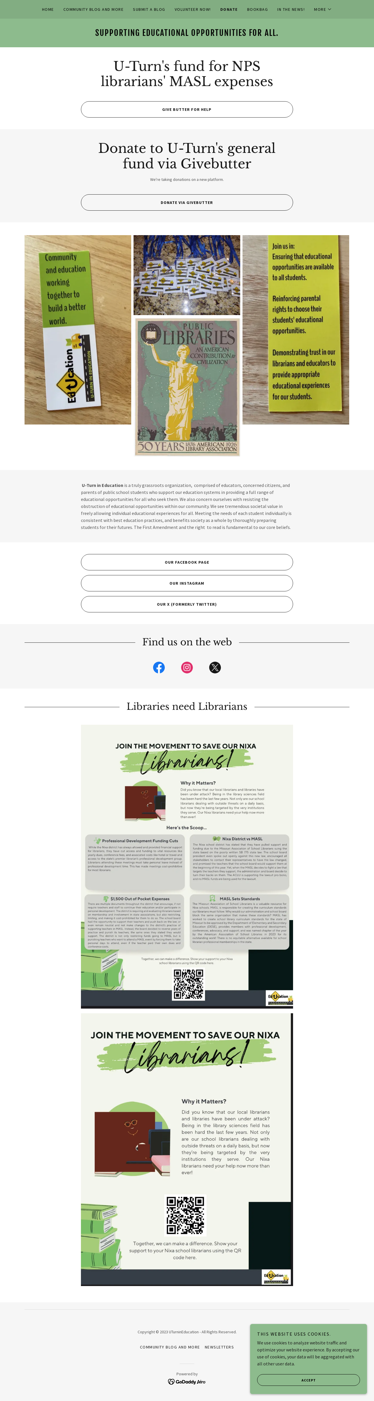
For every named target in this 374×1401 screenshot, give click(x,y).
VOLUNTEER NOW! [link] (193, 9)
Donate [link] (229, 9)
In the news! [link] (291, 9)
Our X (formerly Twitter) (149, 604)
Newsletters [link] (219, 1347)
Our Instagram (142, 583)
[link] (187, 34)
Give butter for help (146, 109)
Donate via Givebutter (147, 202)
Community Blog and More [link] (93, 9)
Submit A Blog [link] (149, 9)
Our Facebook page (145, 562)
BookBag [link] (257, 9)
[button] (323, 9)
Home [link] (48, 9)
